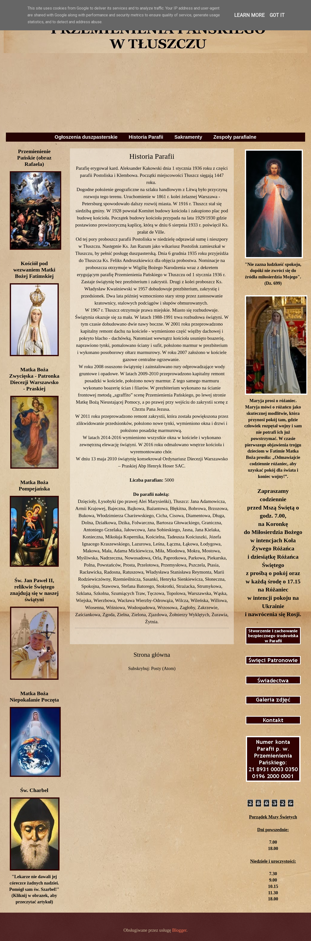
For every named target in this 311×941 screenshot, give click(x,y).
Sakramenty (188, 137)
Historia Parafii (146, 137)
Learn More (249, 15)
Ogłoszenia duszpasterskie (86, 137)
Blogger (179, 930)
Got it (277, 15)
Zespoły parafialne (234, 137)
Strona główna (151, 654)
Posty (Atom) (163, 668)
